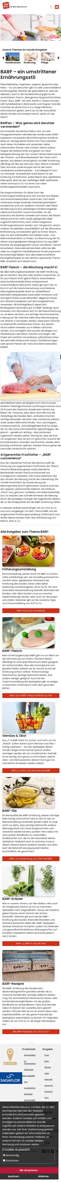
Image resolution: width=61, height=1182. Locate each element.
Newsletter (28, 1094)
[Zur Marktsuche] (10, 1057)
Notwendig (11, 1155)
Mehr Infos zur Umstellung (31, 610)
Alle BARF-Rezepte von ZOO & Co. (31, 1031)
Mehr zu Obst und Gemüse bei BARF (30, 770)
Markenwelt (28, 1070)
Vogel (46, 1073)
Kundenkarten (30, 1088)
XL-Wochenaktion (30, 1062)
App (25, 1082)
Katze (46, 1061)
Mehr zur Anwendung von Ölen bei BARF (30, 858)
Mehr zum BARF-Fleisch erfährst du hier (31, 695)
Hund (46, 1055)
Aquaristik (48, 1085)
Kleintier (47, 1067)
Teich (46, 1098)
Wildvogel (48, 1079)
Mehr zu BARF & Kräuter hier (31, 943)
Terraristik (48, 1091)
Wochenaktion (30, 1055)
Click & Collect (29, 1100)
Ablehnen (43, 1176)
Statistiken (11, 1160)
